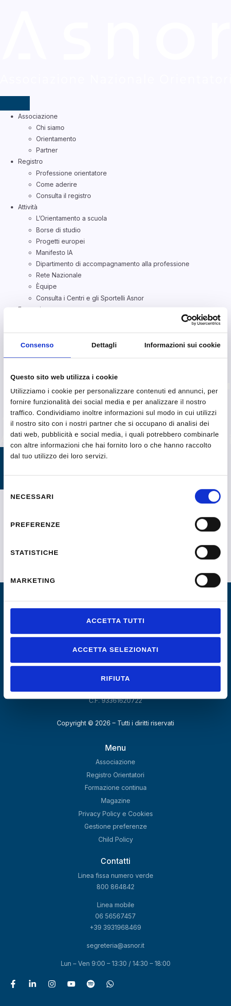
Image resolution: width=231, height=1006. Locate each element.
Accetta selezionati (115, 649)
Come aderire (56, 184)
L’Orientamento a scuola (71, 218)
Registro (30, 161)
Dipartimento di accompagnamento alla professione (112, 264)
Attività (27, 207)
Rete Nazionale (59, 275)
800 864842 (115, 887)
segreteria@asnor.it (115, 945)
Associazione (38, 116)
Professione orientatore (71, 173)
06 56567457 (115, 916)
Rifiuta (115, 678)
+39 (115, 927)
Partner (47, 150)
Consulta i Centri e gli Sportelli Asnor (90, 298)
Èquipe (46, 286)
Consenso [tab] (37, 345)
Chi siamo (50, 127)
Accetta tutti (115, 620)
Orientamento (56, 139)
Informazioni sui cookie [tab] (182, 345)
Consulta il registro (63, 195)
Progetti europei (60, 241)
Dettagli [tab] (104, 345)
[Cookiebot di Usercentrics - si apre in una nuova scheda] (181, 320)
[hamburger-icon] (15, 103)
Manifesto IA (54, 252)
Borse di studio (58, 230)
